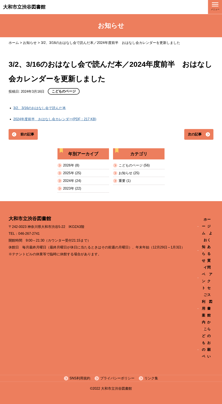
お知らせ (30, 43)
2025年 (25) (72, 173)
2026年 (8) (71, 165)
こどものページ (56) (134, 165)
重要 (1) (125, 181)
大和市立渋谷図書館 (24, 7)
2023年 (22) (72, 188)
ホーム (14, 43)
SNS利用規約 (79, 378)
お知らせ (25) (129, 173)
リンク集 (151, 378)
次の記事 (195, 134)
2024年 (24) (72, 181)
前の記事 (27, 134)
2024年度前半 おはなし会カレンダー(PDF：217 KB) (54, 119)
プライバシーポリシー (117, 378)
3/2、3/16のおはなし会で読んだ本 (39, 108)
